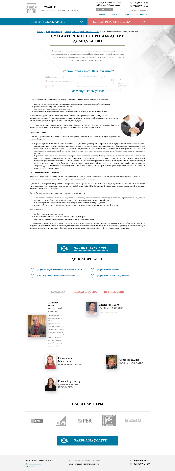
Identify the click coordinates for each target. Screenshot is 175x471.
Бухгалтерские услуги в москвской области (82, 32)
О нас (115, 15)
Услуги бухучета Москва (108, 270)
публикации (114, 292)
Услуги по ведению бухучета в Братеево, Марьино (60, 270)
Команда (58, 292)
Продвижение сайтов (33, 464)
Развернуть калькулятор (87, 91)
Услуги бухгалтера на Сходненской (113, 276)
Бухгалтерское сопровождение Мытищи (56, 276)
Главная (101, 15)
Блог (127, 15)
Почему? (51, 93)
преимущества (84, 292)
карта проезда (104, 9)
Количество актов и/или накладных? (91, 76)
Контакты (142, 15)
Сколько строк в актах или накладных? (92, 87)
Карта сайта (29, 466)
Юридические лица (54, 32)
